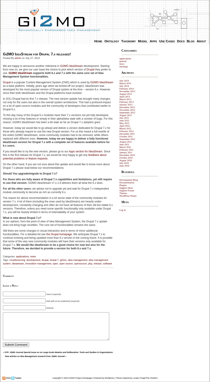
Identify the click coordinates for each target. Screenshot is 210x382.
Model (142, 41)
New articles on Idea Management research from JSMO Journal (35, 356)
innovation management (38, 263)
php (90, 263)
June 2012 (124, 120)
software (107, 263)
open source (66, 263)
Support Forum (126, 190)
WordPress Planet (128, 195)
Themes (123, 193)
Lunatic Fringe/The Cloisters (145, 378)
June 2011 (124, 144)
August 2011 (125, 141)
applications (22, 256)
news (33, 256)
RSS (8, 378)
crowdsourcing (17, 260)
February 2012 (126, 131)
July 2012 (124, 117)
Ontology (111, 41)
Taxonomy (128, 41)
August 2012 (125, 115)
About (201, 41)
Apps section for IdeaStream (85, 151)
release (97, 263)
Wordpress (109, 378)
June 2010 (124, 165)
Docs (181, 41)
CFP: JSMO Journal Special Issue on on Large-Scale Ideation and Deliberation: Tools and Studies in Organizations (59, 352)
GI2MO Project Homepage (80, 378)
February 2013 (126, 102)
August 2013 (125, 94)
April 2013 (124, 96)
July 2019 (124, 80)
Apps (153, 41)
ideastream (18, 263)
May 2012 (124, 123)
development (33, 260)
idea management (77, 260)
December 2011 (127, 133)
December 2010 (127, 155)
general (122, 61)
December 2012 (127, 107)
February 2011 (126, 149)
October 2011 (126, 136)
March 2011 (125, 147)
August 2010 (125, 160)
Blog (191, 41)
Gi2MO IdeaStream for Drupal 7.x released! (37, 54)
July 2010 (124, 163)
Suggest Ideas (126, 187)
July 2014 (124, 86)
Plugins (123, 185)
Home (98, 41)
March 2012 (125, 128)
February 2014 (126, 88)
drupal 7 (54, 260)
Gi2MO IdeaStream (71, 66)
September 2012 (127, 112)
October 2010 (126, 157)
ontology (123, 66)
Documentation (126, 182)
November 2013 (127, 91)
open (55, 263)
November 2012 (127, 110)
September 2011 (127, 139)
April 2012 (124, 125)
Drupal (90, 69)
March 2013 (125, 99)
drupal (45, 260)
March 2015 (125, 83)
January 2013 (125, 104)
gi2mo (63, 260)
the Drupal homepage (59, 234)
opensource (80, 263)
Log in (122, 210)
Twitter (17, 378)
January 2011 (125, 152)
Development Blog (128, 179)
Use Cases (167, 41)
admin (18, 58)
